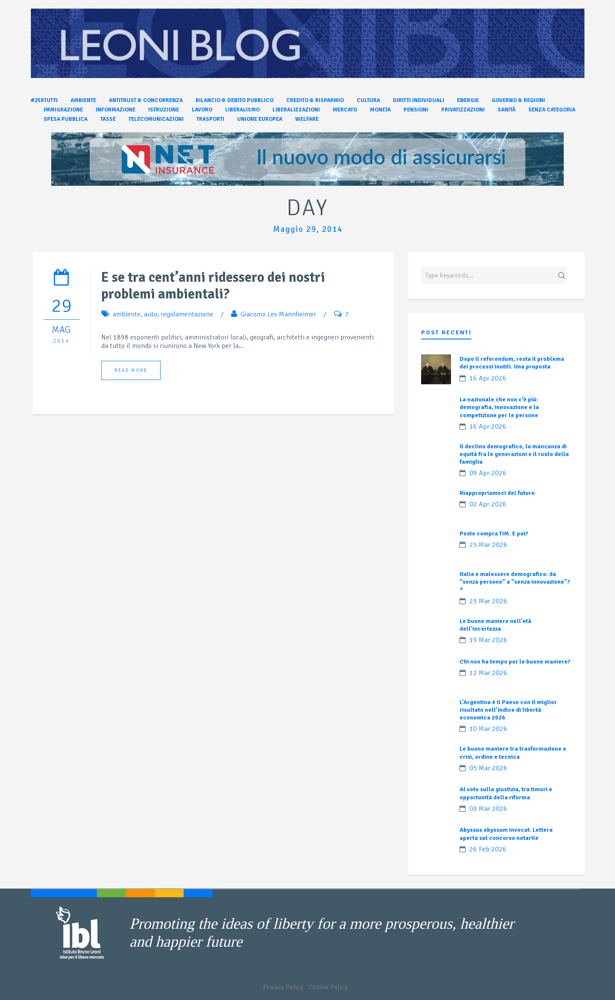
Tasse (108, 119)
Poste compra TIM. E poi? (494, 533)
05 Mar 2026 (488, 768)
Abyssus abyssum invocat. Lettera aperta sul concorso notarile (506, 833)
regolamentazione (187, 314)
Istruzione (163, 109)
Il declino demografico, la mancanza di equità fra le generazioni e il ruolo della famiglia (514, 454)
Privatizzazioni (463, 109)
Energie (468, 100)
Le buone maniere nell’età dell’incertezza (495, 624)
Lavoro (202, 109)
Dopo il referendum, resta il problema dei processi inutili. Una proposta (512, 362)
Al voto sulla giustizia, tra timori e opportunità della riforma (506, 793)
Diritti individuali (418, 100)
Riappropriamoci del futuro (497, 493)
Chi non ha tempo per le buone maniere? (515, 661)
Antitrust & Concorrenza (146, 100)
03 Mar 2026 (488, 808)
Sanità (506, 109)
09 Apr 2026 (488, 473)
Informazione (115, 109)
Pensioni (416, 109)
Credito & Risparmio (315, 100)
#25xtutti (44, 100)
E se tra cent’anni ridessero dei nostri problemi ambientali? (213, 285)
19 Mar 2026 (488, 640)
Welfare (307, 119)
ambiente (127, 314)
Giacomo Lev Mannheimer (278, 314)
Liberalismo (242, 109)
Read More (130, 370)
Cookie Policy (328, 987)
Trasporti (210, 119)
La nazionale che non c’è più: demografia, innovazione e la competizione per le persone (499, 407)
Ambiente (83, 100)
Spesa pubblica (66, 119)
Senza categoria (551, 109)
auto (150, 314)
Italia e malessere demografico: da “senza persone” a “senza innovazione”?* (515, 581)
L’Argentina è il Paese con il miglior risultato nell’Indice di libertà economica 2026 (508, 710)
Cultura (368, 100)
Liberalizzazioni (296, 109)
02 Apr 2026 (488, 504)
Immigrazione (63, 109)
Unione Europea (259, 119)
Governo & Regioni (518, 100)
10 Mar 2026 (488, 729)
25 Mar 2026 (488, 545)
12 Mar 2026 (488, 673)
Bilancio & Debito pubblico (234, 100)
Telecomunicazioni (156, 119)
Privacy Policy (283, 987)
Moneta (380, 109)
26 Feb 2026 (488, 849)
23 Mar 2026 (488, 601)
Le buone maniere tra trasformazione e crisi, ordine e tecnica (513, 752)
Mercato (345, 109)
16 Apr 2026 (488, 378)
